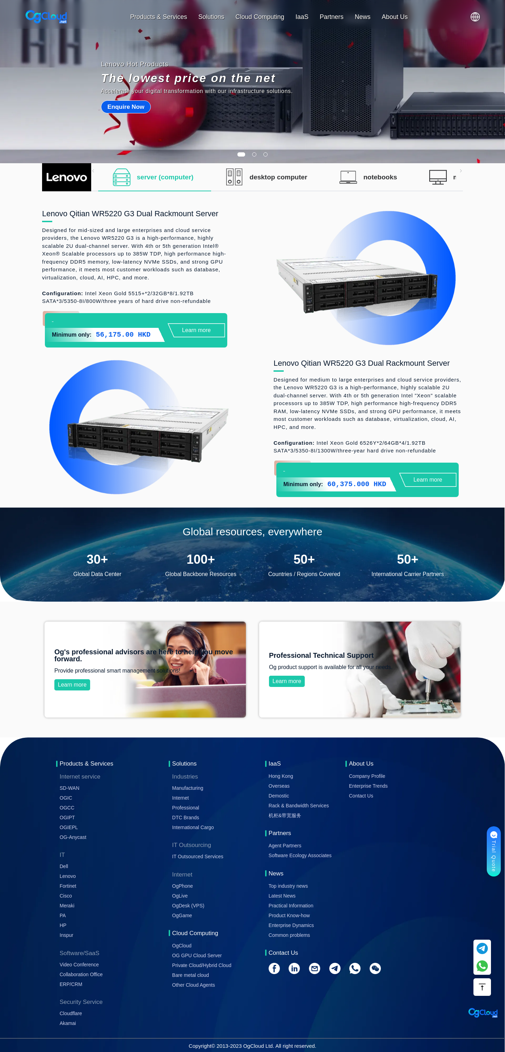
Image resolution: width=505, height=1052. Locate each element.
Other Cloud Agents (193, 985)
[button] (475, 16)
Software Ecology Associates (300, 855)
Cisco (66, 896)
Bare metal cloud (190, 975)
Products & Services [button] (158, 16)
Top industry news (288, 886)
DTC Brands (185, 817)
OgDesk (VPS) (188, 905)
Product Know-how (289, 915)
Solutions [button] (211, 16)
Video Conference (79, 964)
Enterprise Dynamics (291, 925)
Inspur (66, 935)
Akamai (68, 1023)
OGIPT (67, 817)
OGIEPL (69, 827)
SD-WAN (69, 788)
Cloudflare (71, 1013)
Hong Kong (281, 776)
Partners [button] (332, 16)
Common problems (289, 935)
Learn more (196, 330)
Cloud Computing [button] (259, 16)
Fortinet (68, 886)
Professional (185, 807)
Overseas (279, 786)
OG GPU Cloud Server (197, 955)
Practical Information (291, 905)
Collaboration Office (81, 974)
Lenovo (68, 876)
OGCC (67, 807)
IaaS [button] (302, 16)
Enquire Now (125, 106)
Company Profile (367, 776)
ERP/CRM (71, 984)
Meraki (67, 905)
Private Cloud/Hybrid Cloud (201, 965)
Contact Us (361, 796)
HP (63, 925)
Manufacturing (187, 788)
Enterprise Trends (368, 786)
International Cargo (193, 827)
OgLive (180, 896)
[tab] (154, 177)
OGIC (66, 798)
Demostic (279, 796)
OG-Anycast (73, 837)
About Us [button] (395, 16)
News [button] (363, 16)
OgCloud (181, 945)
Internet (180, 798)
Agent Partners (285, 845)
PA (63, 915)
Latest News (282, 896)
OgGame (182, 915)
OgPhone (182, 886)
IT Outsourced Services (197, 856)
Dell (64, 866)
